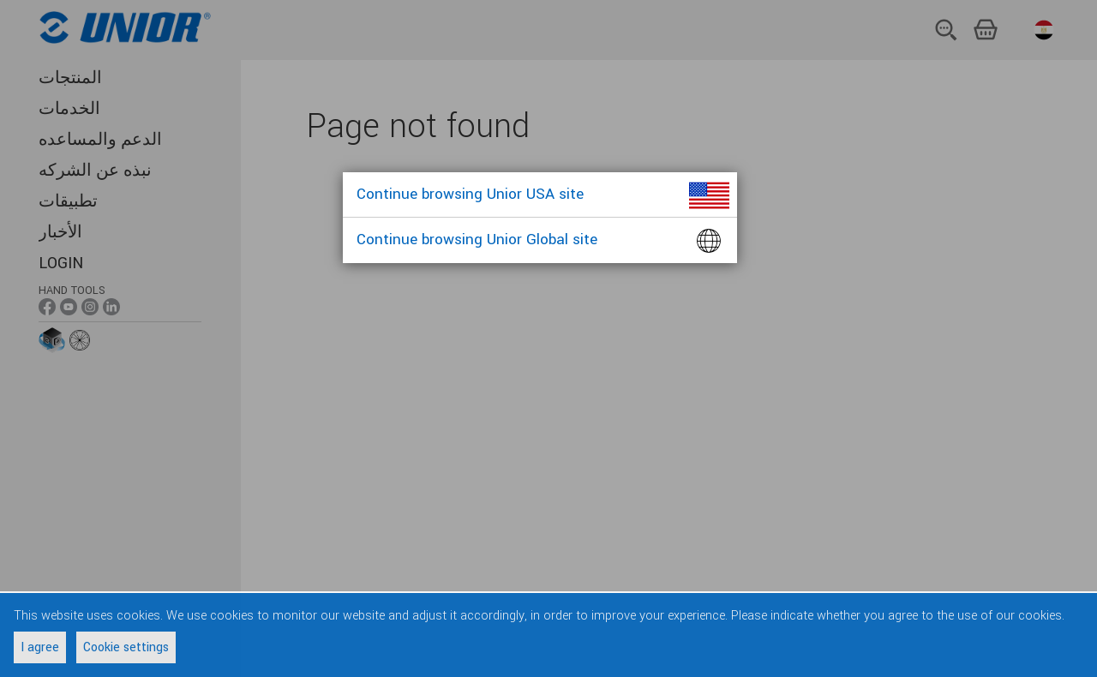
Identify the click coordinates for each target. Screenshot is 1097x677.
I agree (40, 647)
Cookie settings (126, 647)
